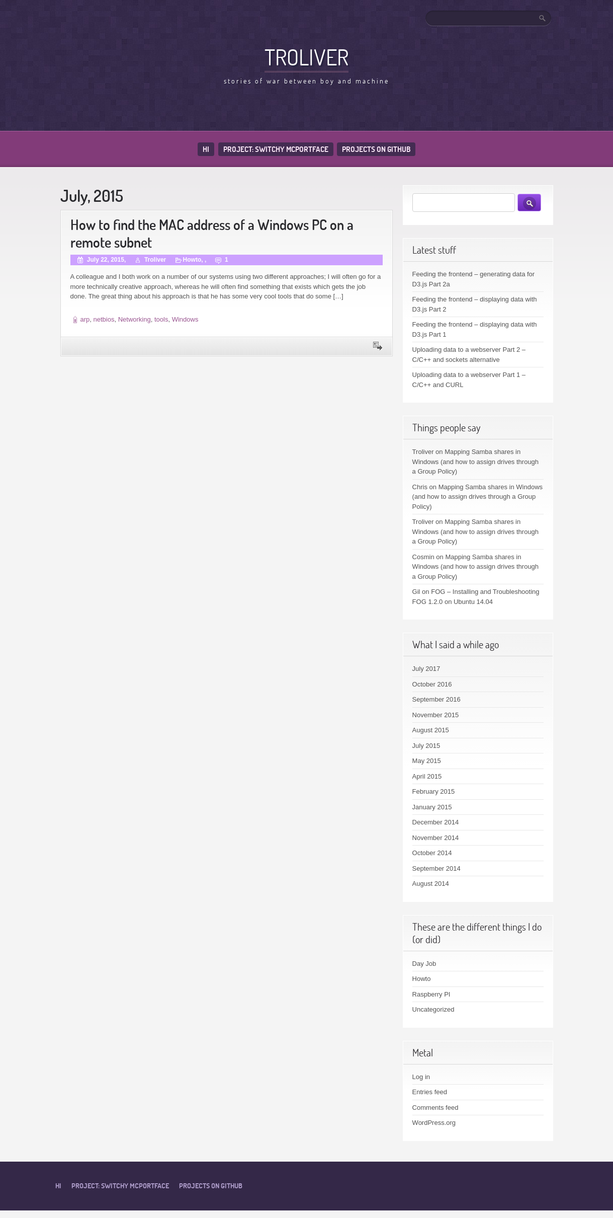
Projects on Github (376, 149)
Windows (185, 319)
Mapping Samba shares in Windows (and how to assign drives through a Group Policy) (475, 461)
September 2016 (436, 699)
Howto (192, 259)
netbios (104, 319)
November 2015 (435, 715)
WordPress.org (434, 1122)
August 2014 (430, 883)
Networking (134, 319)
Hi (206, 149)
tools (161, 319)
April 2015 (427, 776)
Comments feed (435, 1107)
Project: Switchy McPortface (275, 149)
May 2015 (426, 761)
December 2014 (435, 822)
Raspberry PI (431, 994)
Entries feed (429, 1092)
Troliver (306, 57)
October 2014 (432, 853)
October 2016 (432, 684)
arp (85, 319)
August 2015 (430, 730)
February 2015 (433, 791)
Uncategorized (433, 1009)
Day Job (424, 963)
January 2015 (432, 807)
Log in (421, 1077)
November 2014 (435, 838)
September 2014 (436, 868)
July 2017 (426, 668)
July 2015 (426, 745)
